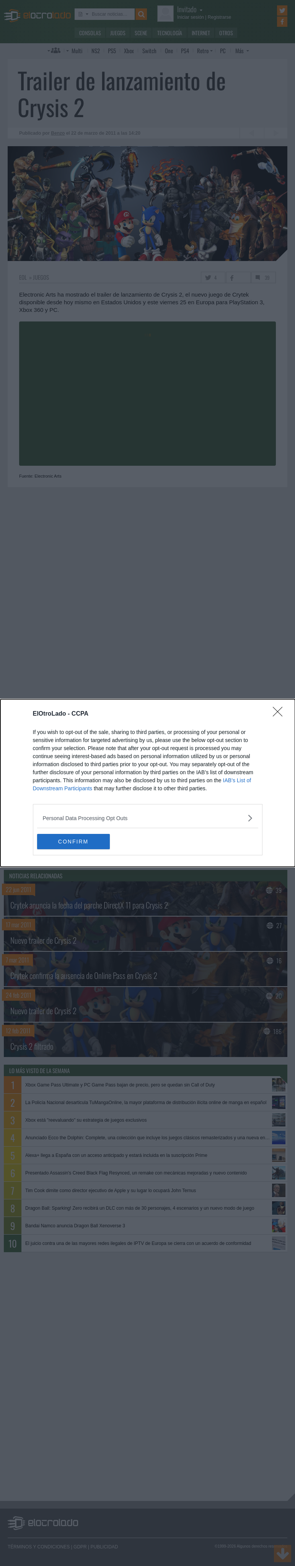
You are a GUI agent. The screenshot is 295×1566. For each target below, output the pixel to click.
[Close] (280, 714)
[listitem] (148, 818)
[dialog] (147, 783)
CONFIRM (73, 841)
